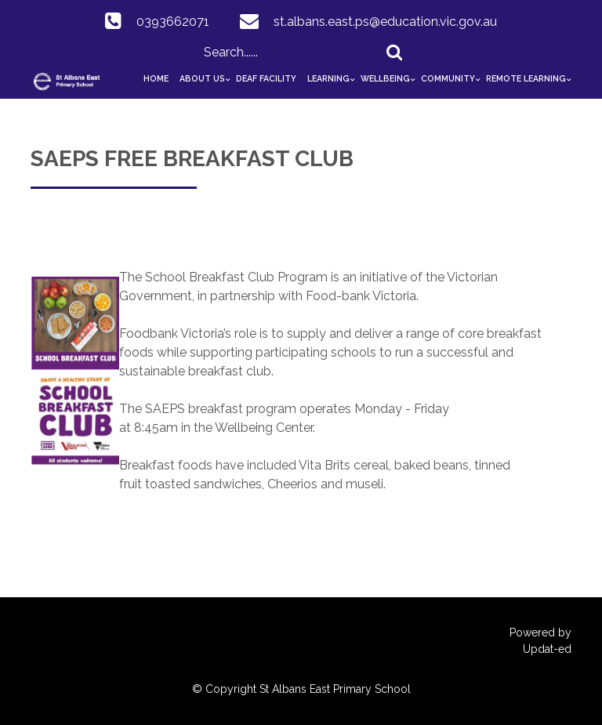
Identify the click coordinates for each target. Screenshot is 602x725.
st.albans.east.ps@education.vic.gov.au (385, 21)
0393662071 (172, 21)
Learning (328, 78)
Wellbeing (385, 78)
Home (156, 78)
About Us (202, 78)
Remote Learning (526, 78)
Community (448, 78)
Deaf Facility (266, 78)
